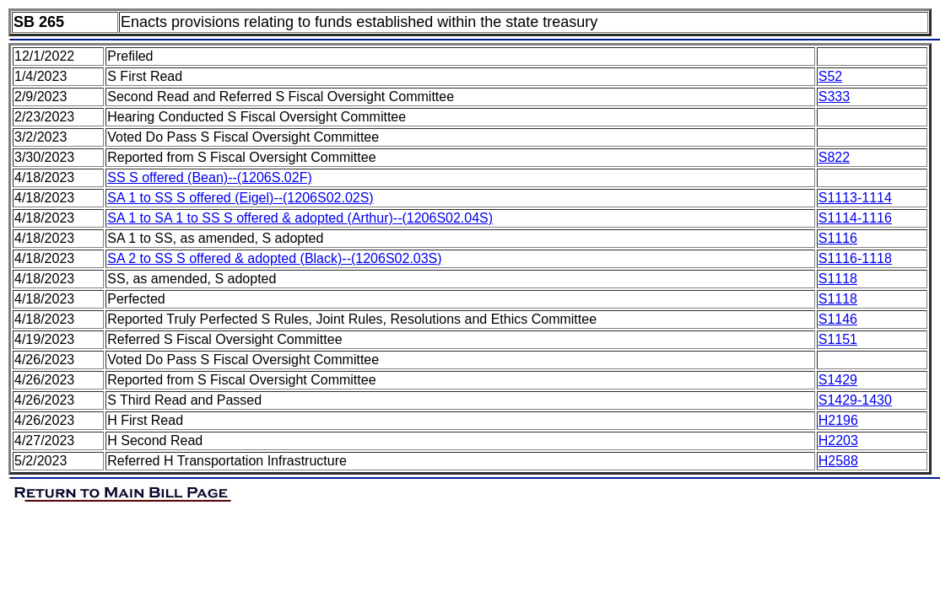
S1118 (837, 278)
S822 (834, 157)
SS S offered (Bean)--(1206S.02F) (209, 177)
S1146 (837, 319)
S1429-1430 (855, 400)
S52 (830, 76)
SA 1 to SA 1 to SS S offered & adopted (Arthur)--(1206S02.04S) (300, 218)
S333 (834, 96)
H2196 (838, 420)
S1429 (837, 380)
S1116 (837, 238)
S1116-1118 (855, 258)
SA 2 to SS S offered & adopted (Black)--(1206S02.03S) (274, 258)
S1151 (837, 339)
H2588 (838, 461)
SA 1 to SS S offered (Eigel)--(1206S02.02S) (240, 198)
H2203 (838, 440)
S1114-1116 (855, 218)
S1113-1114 (855, 198)
